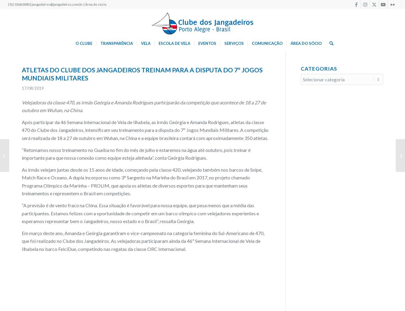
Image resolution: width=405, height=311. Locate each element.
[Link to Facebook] (356, 4)
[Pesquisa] (329, 43)
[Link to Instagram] (365, 4)
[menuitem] (84, 43)
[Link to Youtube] (383, 4)
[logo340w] (202, 22)
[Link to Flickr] (392, 4)
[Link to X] (374, 4)
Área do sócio (96, 4)
